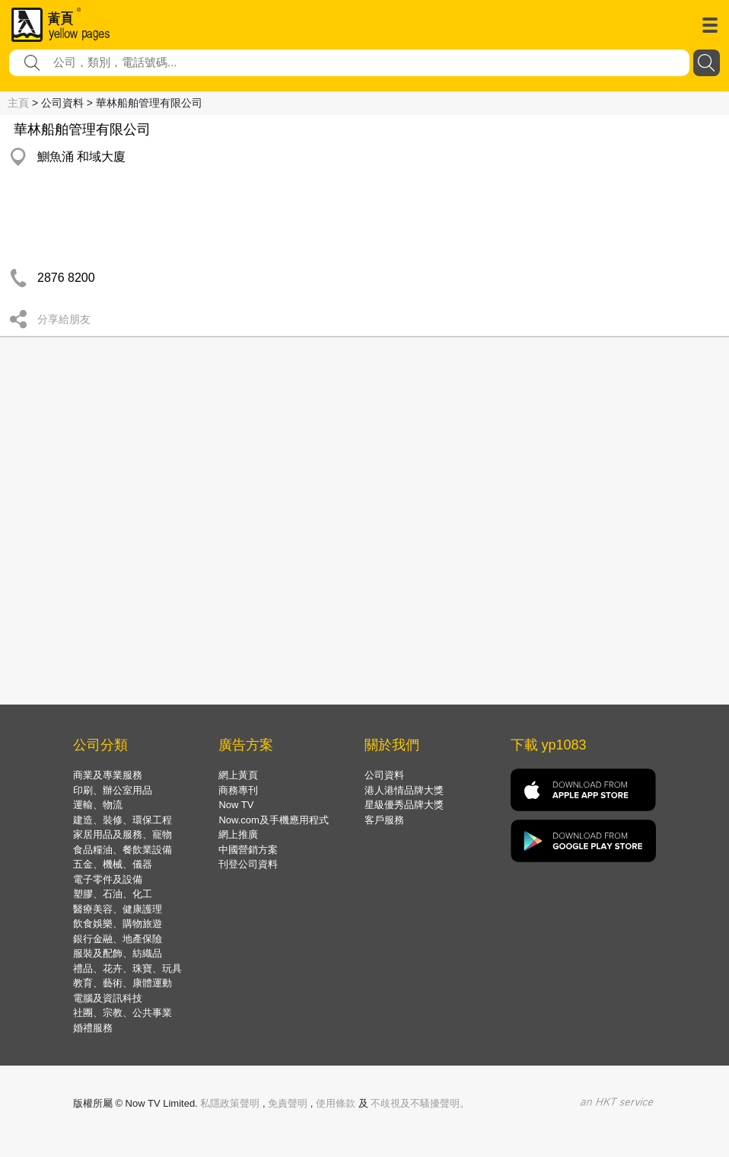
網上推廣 (238, 834)
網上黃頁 (238, 775)
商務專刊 (238, 790)
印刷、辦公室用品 (112, 790)
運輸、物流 (98, 804)
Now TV (235, 804)
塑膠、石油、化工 (112, 894)
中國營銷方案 (248, 849)
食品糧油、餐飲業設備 (122, 849)
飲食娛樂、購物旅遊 (117, 923)
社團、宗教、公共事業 (122, 1012)
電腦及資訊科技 (107, 998)
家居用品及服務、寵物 (122, 834)
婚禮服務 (93, 1028)
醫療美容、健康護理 (117, 909)
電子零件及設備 (107, 879)
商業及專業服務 (107, 775)
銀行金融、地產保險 (117, 938)
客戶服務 (384, 820)
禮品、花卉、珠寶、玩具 (127, 968)
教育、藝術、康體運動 (122, 983)
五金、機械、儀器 (112, 864)
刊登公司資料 (248, 864)
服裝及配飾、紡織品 (117, 953)
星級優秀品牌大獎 (404, 804)
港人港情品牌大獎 (404, 790)
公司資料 (384, 775)
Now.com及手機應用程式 (273, 820)
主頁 (18, 103)
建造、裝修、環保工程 (122, 820)
